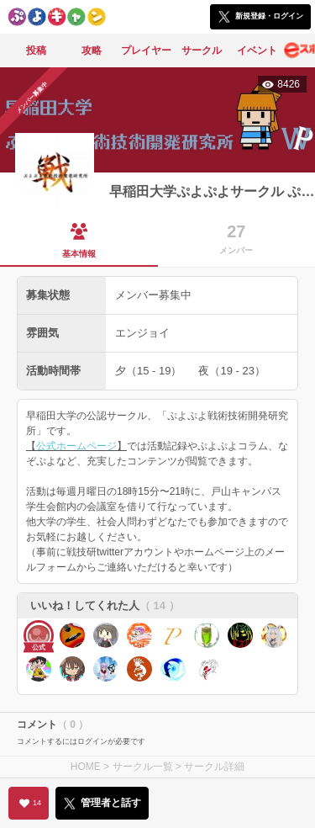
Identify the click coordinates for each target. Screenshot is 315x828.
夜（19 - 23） (231, 370)
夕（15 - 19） (148, 370)
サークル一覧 (143, 766)
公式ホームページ (76, 446)
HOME (86, 766)
